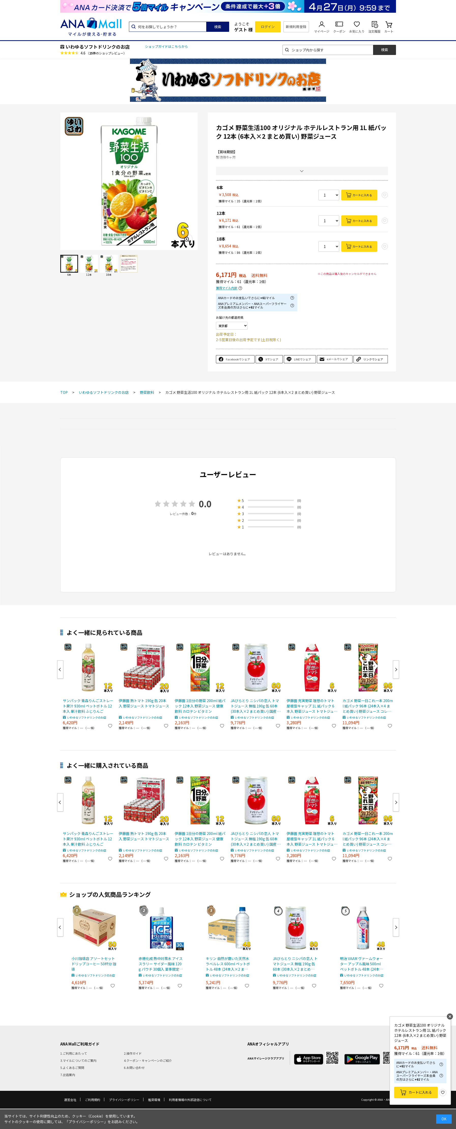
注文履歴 (374, 31)
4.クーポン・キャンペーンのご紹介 (148, 1060)
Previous (60, 669)
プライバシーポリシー (124, 1099)
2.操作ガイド (133, 1053)
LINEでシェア (302, 359)
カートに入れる (362, 195)
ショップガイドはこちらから (166, 46)
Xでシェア (272, 359)
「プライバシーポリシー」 (86, 1121)
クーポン (339, 31)
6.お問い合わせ (134, 1067)
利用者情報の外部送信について (190, 1099)
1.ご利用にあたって (73, 1053)
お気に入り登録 (442, 1092)
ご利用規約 (92, 1099)
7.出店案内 (67, 1074)
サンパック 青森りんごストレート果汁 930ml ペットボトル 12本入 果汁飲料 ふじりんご (88, 706)
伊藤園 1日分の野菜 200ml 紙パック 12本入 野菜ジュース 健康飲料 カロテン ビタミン (200, 706)
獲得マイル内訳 (226, 288)
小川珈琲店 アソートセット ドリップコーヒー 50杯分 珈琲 (93, 964)
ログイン (268, 26)
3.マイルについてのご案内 (78, 1060)
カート (388, 31)
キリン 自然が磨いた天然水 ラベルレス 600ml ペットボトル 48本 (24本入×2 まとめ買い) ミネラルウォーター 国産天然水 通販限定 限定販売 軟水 (228, 964)
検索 (217, 26)
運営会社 (70, 1099)
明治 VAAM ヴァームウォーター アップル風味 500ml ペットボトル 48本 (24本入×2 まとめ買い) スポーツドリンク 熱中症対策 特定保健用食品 (362, 964)
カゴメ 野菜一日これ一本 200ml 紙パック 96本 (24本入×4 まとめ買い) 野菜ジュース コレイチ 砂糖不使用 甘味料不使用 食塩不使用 (368, 706)
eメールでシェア (337, 359)
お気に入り (356, 31)
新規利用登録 (296, 26)
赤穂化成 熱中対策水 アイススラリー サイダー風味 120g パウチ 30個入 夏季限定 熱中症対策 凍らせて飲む (161, 964)
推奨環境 (154, 1099)
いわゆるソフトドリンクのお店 (98, 46)
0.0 (205, 503)
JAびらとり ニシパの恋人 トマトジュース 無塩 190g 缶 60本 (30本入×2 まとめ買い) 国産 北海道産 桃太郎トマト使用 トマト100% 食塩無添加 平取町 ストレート (256, 706)
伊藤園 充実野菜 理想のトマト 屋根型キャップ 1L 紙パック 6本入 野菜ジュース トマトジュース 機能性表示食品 (312, 706)
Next (396, 669)
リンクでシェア (373, 359)
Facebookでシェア (238, 359)
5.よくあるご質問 (72, 1067)
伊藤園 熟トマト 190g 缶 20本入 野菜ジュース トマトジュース (144, 703)
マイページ (321, 31)
